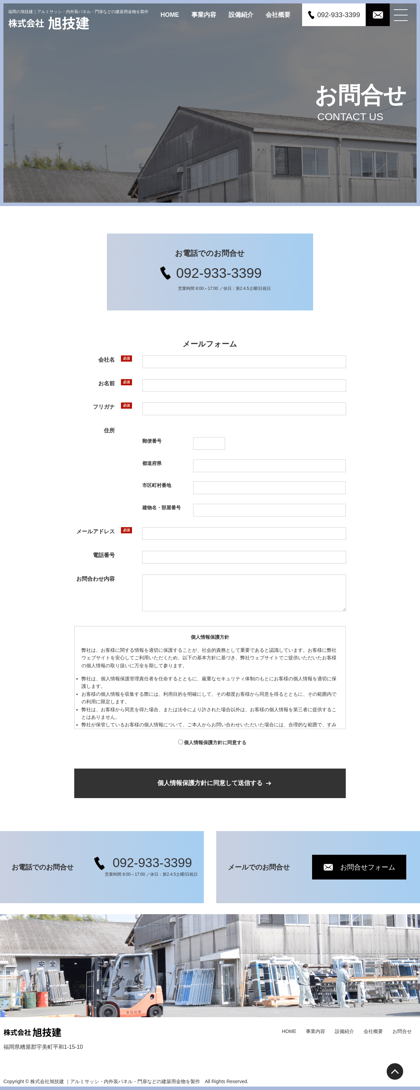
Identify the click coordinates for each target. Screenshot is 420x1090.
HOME (170, 14)
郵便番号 (152, 441)
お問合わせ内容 (95, 579)
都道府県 (152, 463)
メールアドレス (95, 531)
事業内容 (203, 14)
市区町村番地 (156, 485)
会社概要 (278, 14)
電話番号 (103, 555)
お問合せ (402, 1031)
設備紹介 (241, 14)
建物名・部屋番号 (161, 507)
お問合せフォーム (367, 867)
